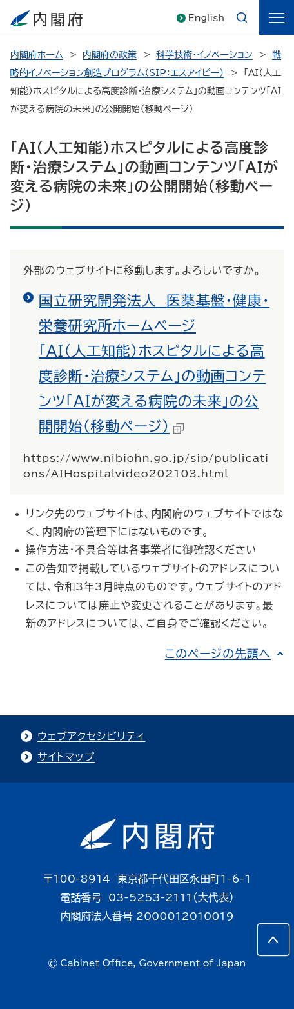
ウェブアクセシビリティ (91, 736)
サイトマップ (66, 757)
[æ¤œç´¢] (241, 17)
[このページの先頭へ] (273, 939)
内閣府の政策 (110, 54)
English (206, 18)
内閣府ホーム (36, 54)
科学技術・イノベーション (204, 54)
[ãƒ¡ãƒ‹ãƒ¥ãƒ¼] (276, 17)
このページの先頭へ (217, 653)
